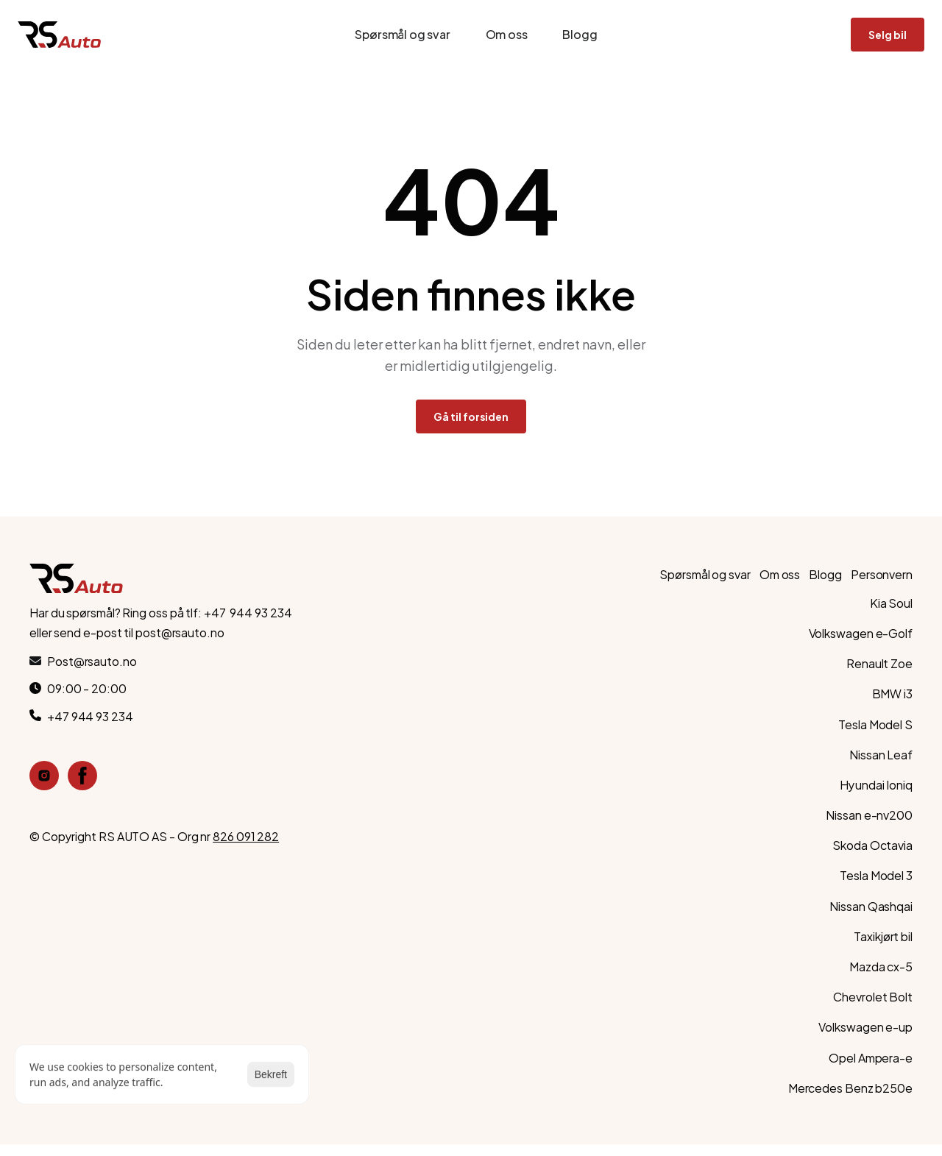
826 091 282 (246, 835)
